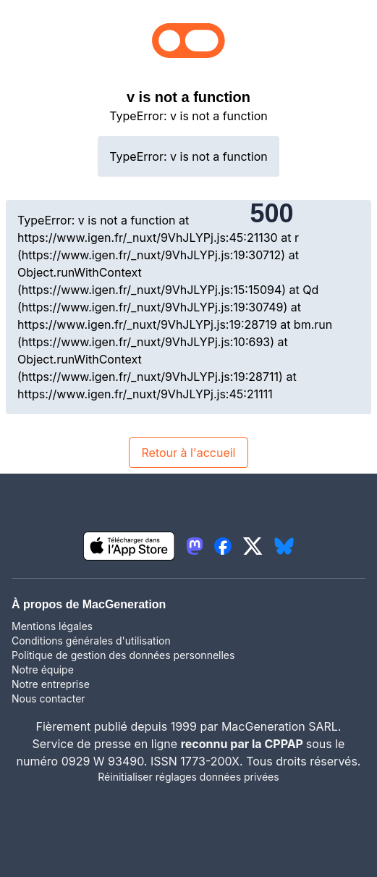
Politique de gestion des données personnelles (123, 655)
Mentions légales (52, 626)
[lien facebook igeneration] (223, 546)
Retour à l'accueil (188, 452)
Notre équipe (43, 669)
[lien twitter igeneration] (253, 546)
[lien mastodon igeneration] (195, 546)
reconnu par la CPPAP (243, 744)
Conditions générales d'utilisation (91, 640)
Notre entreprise (51, 684)
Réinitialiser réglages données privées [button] (188, 777)
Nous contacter (48, 698)
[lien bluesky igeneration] (284, 546)
